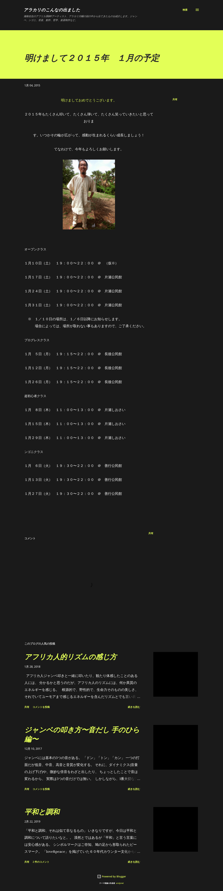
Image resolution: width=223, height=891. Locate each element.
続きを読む (134, 707)
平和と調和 (41, 811)
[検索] (185, 10)
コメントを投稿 (41, 707)
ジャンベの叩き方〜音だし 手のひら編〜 (82, 734)
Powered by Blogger (111, 876)
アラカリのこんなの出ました (52, 10)
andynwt (120, 883)
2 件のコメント (41, 861)
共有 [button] (174, 99)
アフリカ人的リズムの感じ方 (70, 656)
